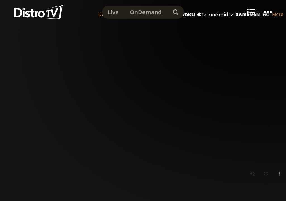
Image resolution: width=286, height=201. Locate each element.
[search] (175, 12)
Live (113, 12)
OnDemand (146, 12)
